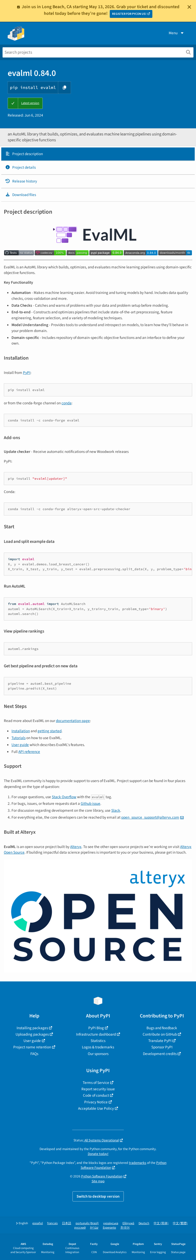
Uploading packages (32, 1034)
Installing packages (32, 1028)
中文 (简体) (161, 1223)
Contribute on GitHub (160, 1034)
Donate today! (98, 1153)
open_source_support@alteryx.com (150, 817)
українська (110, 1223)
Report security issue (98, 1089)
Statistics (98, 1041)
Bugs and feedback (161, 1028)
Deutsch (144, 1223)
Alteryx (75, 847)
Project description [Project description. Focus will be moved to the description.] (24, 154)
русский (80, 1227)
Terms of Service (96, 1082)
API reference (29, 751)
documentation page (73, 721)
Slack (115, 810)
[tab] (98, 154)
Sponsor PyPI (162, 1047)
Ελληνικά (128, 1223)
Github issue (90, 803)
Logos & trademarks (98, 1047)
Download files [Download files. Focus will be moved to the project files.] (20, 195)
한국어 (125, 1227)
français (52, 1223)
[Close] (189, 7)
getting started (50, 731)
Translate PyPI (160, 1041)
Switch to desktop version (98, 1196)
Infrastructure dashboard (96, 1034)
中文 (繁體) (180, 1223)
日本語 (66, 1223)
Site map (98, 1181)
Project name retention (32, 1047)
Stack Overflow (64, 797)
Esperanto (109, 1227)
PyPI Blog (96, 1028)
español (37, 1223)
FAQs (34, 1054)
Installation (20, 731)
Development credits (160, 1054)
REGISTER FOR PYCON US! (129, 14)
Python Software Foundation (101, 1176)
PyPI (26, 372)
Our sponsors (98, 1054)
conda (66, 403)
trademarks (137, 1162)
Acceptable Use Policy (96, 1108)
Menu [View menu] (177, 33)
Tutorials (18, 738)
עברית (94, 1227)
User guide (20, 745)
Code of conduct (96, 1095)
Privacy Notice (96, 1102)
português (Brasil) (87, 1223)
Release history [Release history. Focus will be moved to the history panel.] (21, 181)
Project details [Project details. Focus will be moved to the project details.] (20, 167)
